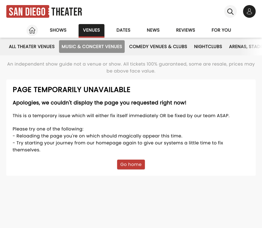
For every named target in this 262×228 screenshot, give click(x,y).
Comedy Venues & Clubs (158, 46)
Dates (123, 30)
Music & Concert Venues (92, 46)
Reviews (185, 30)
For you (221, 30)
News (153, 30)
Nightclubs (208, 46)
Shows (58, 30)
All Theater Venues (32, 46)
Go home (131, 164)
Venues (91, 30)
